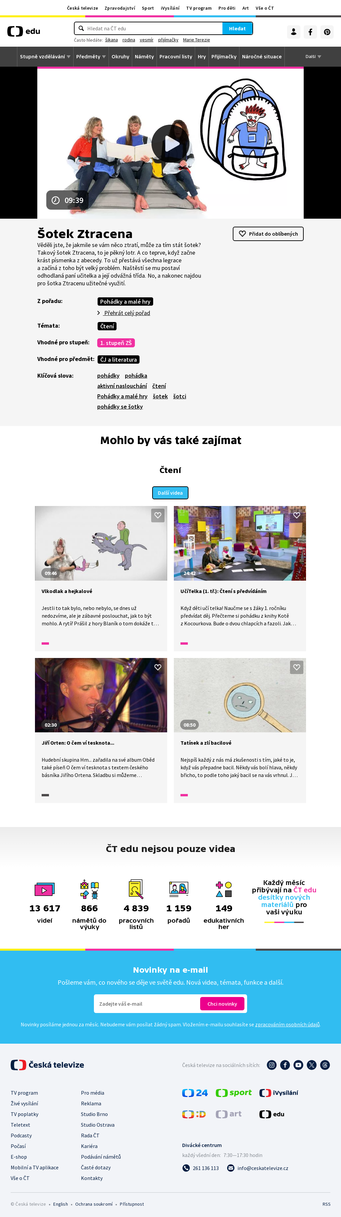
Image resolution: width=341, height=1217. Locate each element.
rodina (149, 40)
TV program (199, 8)
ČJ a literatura (118, 359)
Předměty (88, 56)
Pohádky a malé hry (125, 301)
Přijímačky (223, 56)
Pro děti (226, 8)
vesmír (167, 40)
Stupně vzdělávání (42, 56)
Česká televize (82, 8)
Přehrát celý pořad (126, 313)
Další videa (170, 492)
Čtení (107, 326)
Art (245, 8)
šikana (132, 40)
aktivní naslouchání (122, 386)
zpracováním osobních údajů (287, 1023)
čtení (159, 386)
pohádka (136, 375)
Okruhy (120, 56)
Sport (148, 8)
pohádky (108, 375)
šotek (160, 396)
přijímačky (189, 40)
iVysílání (170, 8)
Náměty (144, 56)
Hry (202, 56)
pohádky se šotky (120, 406)
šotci (179, 396)
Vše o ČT (265, 8)
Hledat (216, 28)
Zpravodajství (120, 8)
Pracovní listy (176, 56)
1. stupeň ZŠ (116, 343)
